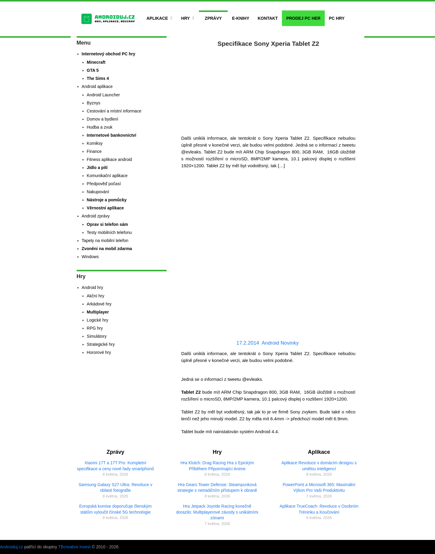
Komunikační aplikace (107, 175)
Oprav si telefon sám (107, 224)
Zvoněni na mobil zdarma (107, 248)
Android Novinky (280, 343)
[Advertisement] (268, 90)
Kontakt (268, 18)
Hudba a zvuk (100, 127)
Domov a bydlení (102, 119)
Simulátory (97, 336)
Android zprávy (96, 216)
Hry (185, 18)
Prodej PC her (303, 18)
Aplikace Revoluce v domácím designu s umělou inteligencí (319, 465)
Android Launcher (103, 94)
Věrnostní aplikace (105, 208)
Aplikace (157, 18)
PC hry (337, 18)
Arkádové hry (99, 304)
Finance (94, 151)
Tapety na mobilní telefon (105, 240)
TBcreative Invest (74, 546)
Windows (90, 256)
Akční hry (95, 295)
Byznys (93, 103)
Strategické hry (101, 344)
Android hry (92, 287)
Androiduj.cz (11, 546)
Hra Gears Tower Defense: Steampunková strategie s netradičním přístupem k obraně (217, 487)
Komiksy (95, 143)
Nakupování (98, 191)
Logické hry (97, 320)
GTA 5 (93, 70)
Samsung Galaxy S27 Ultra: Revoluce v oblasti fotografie (115, 487)
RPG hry (95, 328)
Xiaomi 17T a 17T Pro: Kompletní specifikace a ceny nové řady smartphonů (115, 465)
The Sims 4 (98, 78)
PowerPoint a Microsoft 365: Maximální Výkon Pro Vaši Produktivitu (319, 487)
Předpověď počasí (104, 183)
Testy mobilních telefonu (109, 232)
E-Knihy (240, 18)
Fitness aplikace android (109, 159)
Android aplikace (97, 86)
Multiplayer (98, 312)
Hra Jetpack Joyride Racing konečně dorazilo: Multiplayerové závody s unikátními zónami (217, 512)
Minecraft (96, 62)
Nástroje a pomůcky (107, 199)
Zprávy (213, 18)
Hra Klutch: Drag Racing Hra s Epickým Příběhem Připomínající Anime (217, 465)
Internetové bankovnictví (111, 135)
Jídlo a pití (97, 167)
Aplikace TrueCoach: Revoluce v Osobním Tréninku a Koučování (319, 509)
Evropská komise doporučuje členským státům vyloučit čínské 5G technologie (115, 509)
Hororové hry (99, 352)
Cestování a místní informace (114, 111)
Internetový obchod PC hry (108, 53)
